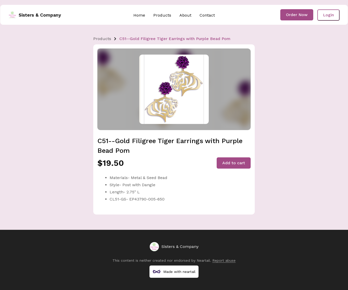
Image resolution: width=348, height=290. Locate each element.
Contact (207, 15)
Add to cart (233, 162)
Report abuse (224, 260)
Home (139, 15)
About (185, 15)
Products (162, 15)
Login (328, 14)
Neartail (203, 260)
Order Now (297, 14)
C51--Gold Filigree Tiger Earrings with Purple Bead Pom (174, 38)
